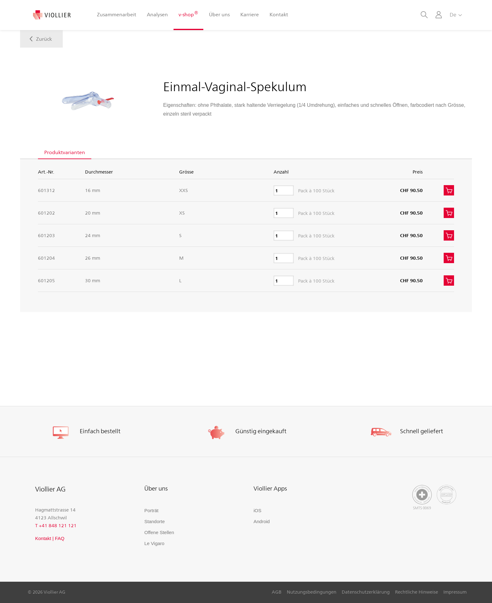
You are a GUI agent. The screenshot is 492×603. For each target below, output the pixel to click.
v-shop (188, 14)
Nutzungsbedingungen (311, 592)
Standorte (154, 521)
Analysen (157, 14)
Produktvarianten (64, 152)
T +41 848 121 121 (56, 525)
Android (262, 521)
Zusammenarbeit (116, 14)
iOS (257, 510)
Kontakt (279, 14)
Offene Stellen (159, 532)
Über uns (219, 14)
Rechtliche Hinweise (416, 592)
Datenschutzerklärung (366, 592)
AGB (276, 592)
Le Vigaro (154, 543)
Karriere (249, 14)
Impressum (455, 592)
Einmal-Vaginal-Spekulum (235, 86)
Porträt (151, 510)
